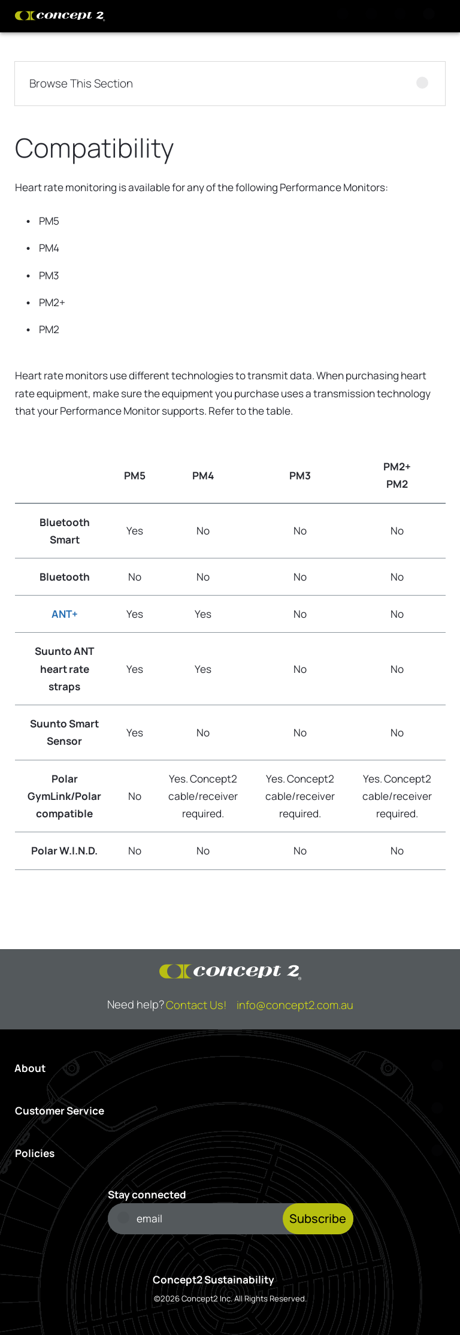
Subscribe (317, 1218)
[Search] (345, 16)
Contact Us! (196, 1005)
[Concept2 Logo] (59, 16)
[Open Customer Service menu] (230, 1110)
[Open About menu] (230, 1068)
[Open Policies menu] (230, 1153)
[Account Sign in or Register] (402, 16)
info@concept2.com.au (295, 1005)
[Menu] (431, 16)
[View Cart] (373, 16)
